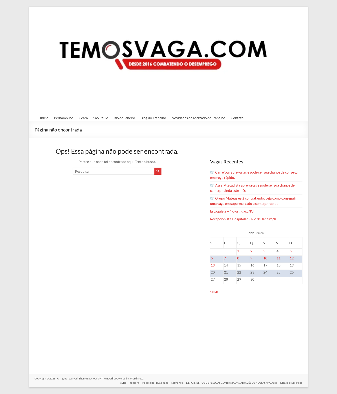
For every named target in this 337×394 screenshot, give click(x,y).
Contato (237, 118)
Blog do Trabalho (153, 118)
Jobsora (133, 382)
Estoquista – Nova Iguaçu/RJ (232, 211)
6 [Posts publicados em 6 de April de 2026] (212, 258)
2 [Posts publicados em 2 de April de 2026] (251, 251)
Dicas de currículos (291, 382)
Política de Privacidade (155, 382)
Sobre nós (177, 382)
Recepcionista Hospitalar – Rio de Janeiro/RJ (244, 219)
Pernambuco (63, 118)
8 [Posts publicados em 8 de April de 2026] (238, 258)
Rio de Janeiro (124, 118)
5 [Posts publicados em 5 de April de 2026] (291, 251)
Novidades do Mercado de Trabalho (198, 118)
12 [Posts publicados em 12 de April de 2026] (292, 258)
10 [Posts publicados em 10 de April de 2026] (265, 258)
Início (44, 118)
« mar (214, 291)
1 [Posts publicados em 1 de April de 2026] (238, 251)
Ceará (83, 118)
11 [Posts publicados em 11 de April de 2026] (278, 258)
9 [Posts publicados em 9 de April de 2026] (251, 258)
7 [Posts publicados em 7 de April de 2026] (225, 258)
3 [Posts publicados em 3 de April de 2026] (264, 251)
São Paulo (100, 118)
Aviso (122, 382)
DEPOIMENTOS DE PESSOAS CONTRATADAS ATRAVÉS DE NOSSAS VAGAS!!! (231, 382)
